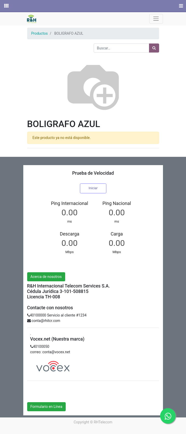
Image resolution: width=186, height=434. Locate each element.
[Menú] (180, 6)
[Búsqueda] (154, 48)
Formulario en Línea (46, 406)
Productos (39, 33)
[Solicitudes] (6, 6)
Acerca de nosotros (46, 277)
